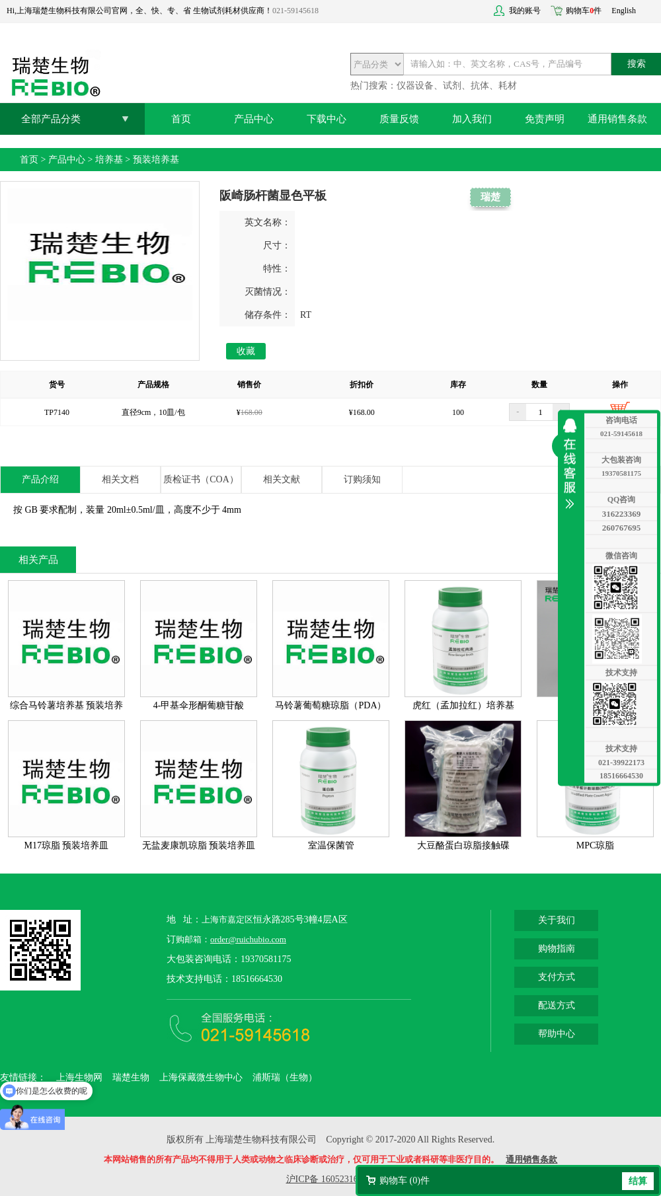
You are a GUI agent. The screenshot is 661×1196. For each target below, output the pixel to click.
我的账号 (525, 10)
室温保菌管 (331, 845)
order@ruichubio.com (248, 939)
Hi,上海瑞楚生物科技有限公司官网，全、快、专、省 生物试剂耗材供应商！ (139, 10)
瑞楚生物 (130, 1077)
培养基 (109, 160)
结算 (638, 1181)
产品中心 (254, 119)
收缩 (573, 463)
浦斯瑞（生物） (285, 1077)
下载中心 (326, 119)
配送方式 (556, 1005)
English (623, 10)
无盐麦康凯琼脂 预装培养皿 (199, 845)
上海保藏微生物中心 (201, 1077)
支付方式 (556, 977)
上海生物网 (79, 1077)
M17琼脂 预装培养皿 (66, 845)
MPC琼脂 (595, 845)
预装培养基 (156, 160)
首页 (181, 119)
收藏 (246, 351)
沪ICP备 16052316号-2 (330, 1179)
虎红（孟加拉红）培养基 (463, 705)
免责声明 (544, 119)
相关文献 (281, 479)
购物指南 (556, 948)
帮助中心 (556, 1034)
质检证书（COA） (201, 479)
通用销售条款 (617, 119)
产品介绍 (40, 479)
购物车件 (584, 10)
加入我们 (472, 119)
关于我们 (556, 920)
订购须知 (362, 479)
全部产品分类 (51, 119)
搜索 (636, 64)
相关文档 (120, 479)
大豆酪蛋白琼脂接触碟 (463, 845)
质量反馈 (399, 119)
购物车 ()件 (404, 1180)
